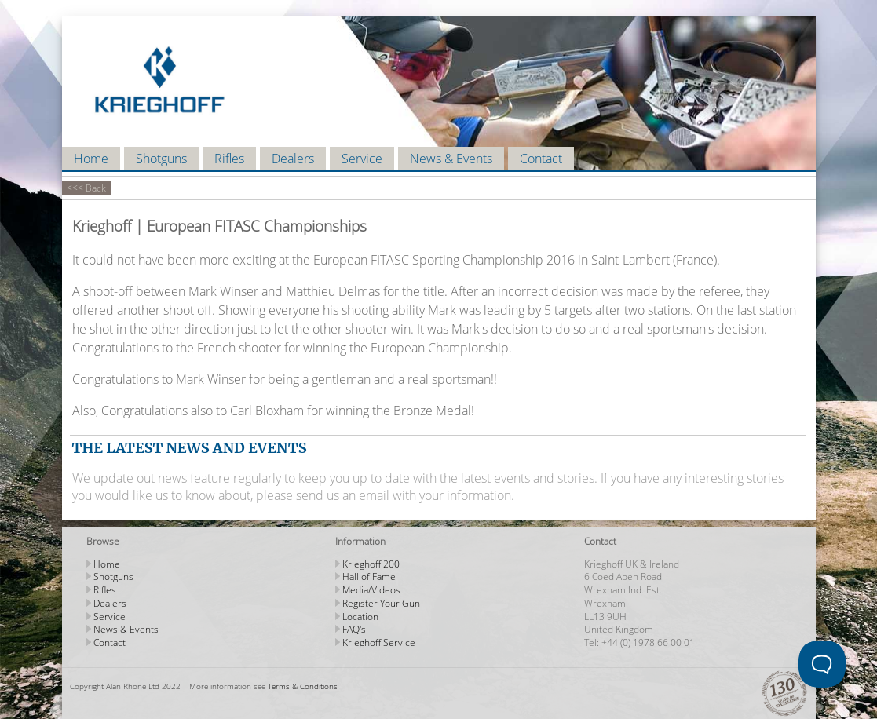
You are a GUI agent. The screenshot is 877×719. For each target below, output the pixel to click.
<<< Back (86, 188)
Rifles (229, 158)
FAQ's (354, 629)
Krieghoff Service (378, 642)
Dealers (293, 158)
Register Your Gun (381, 603)
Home (91, 158)
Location (360, 616)
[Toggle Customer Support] (822, 664)
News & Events (451, 158)
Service (362, 158)
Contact (541, 158)
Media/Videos (371, 590)
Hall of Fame (369, 576)
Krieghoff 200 (371, 564)
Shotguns (161, 158)
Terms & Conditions (303, 686)
